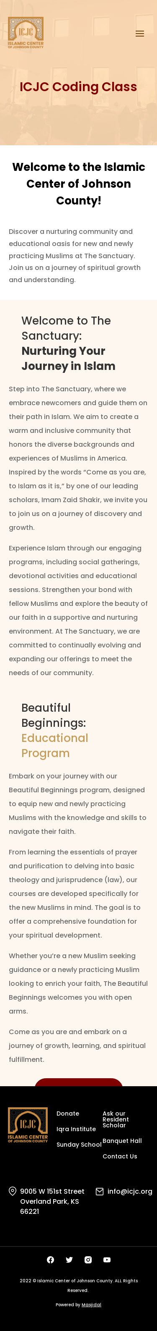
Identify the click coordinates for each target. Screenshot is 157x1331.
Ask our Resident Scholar (116, 1120)
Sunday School (79, 1145)
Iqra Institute (76, 1129)
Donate (68, 1114)
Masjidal (91, 1305)
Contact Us (120, 1157)
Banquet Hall (122, 1141)
